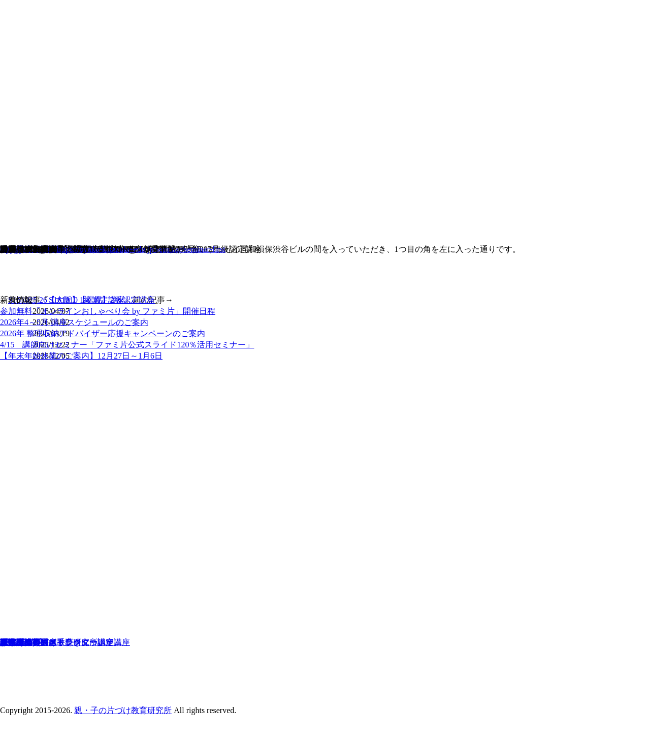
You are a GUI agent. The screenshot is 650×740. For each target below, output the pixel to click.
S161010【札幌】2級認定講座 (102, 300)
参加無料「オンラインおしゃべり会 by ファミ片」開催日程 (107, 311)
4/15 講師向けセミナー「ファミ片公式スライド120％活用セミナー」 (127, 344)
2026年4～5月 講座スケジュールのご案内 (74, 322)
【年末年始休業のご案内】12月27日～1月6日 (81, 355)
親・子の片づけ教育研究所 (123, 710)
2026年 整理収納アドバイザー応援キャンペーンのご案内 (102, 333)
